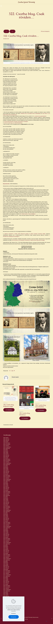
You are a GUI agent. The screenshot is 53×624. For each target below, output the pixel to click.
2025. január (5, 457)
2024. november (6, 460)
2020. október (6, 525)
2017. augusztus (6, 576)
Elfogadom (13, 617)
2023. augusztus (6, 480)
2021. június (5, 514)
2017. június (5, 577)
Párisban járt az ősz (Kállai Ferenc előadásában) (31, 113)
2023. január (5, 490)
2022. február (6, 503)
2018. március (6, 566)
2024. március (6, 471)
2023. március (6, 487)
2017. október (6, 573)
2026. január (5, 441)
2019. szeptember (7, 542)
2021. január (5, 521)
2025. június (5, 451)
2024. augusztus (6, 464)
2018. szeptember (7, 558)
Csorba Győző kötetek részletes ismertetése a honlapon (16, 121)
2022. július (5, 496)
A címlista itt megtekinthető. (40, 116)
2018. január (5, 569)
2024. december (6, 459)
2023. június (5, 483)
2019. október (6, 541)
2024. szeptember (7, 463)
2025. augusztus (6, 448)
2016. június (5, 592)
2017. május (5, 578)
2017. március (6, 581)
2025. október (6, 445)
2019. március (6, 550)
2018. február (6, 568)
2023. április (5, 486)
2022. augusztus (6, 495)
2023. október (6, 478)
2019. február (6, 551)
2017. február (6, 582)
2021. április (5, 517)
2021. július (5, 513)
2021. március (6, 518)
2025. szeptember (7, 447)
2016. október (6, 588)
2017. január (5, 584)
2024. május (5, 468)
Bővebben (13, 613)
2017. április (5, 580)
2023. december (6, 475)
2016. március (6, 596)
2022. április (5, 500)
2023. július (5, 482)
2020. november (6, 523)
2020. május (5, 531)
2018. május (5, 564)
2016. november (6, 586)
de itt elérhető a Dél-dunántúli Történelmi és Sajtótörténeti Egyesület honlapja (28, 240)
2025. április (5, 453)
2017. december (6, 570)
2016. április (5, 595)
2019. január (5, 553)
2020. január (5, 537)
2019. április (5, 549)
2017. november (6, 572)
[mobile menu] (1, 6)
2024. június (5, 467)
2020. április (5, 533)
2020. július (5, 529)
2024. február (6, 472)
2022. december (6, 491)
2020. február (6, 535)
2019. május (5, 547)
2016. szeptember (7, 589)
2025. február (6, 456)
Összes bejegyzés (45, 31)
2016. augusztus (6, 590)
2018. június (5, 562)
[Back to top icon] (46, 621)
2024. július (5, 465)
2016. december (6, 585)
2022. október (6, 494)
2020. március (6, 534)
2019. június (5, 546)
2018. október (6, 557)
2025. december (6, 443)
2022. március (6, 502)
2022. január (5, 504)
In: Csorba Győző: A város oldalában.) (28, 214)
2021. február (6, 519)
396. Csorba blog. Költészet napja (8, 405)
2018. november (6, 556)
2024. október (6, 461)
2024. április (5, 470)
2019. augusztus (6, 543)
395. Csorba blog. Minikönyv (24, 414)
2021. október (6, 508)
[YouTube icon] (27, 619)
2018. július (5, 561)
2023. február (6, 488)
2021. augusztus (6, 511)
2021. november (6, 507)
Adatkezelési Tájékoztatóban (13, 609)
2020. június (5, 530)
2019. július (5, 545)
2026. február (6, 440)
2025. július (5, 449)
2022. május (5, 499)
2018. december (6, 554)
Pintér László (15, 377)
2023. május (5, 484)
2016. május (5, 593)
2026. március (6, 439)
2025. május (5, 452)
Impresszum (35, 617)
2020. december (6, 522)
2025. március (6, 455)
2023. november (6, 476)
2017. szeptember (7, 574)
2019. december (6, 538)
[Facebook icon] (25, 619)
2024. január (5, 474)
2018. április (5, 565)
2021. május (5, 515)
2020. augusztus (6, 527)
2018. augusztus (6, 560)
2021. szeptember (7, 510)
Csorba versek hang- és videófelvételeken (13, 122)
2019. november (6, 539)
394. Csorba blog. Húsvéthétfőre (40, 406)
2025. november (6, 444)
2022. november (6, 492)
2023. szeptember (7, 479)
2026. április (5, 437)
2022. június (5, 498)
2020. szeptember (7, 526)
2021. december (6, 506)
